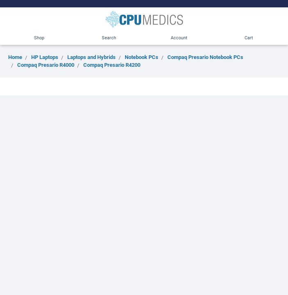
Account (179, 37)
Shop (39, 37)
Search (109, 37)
